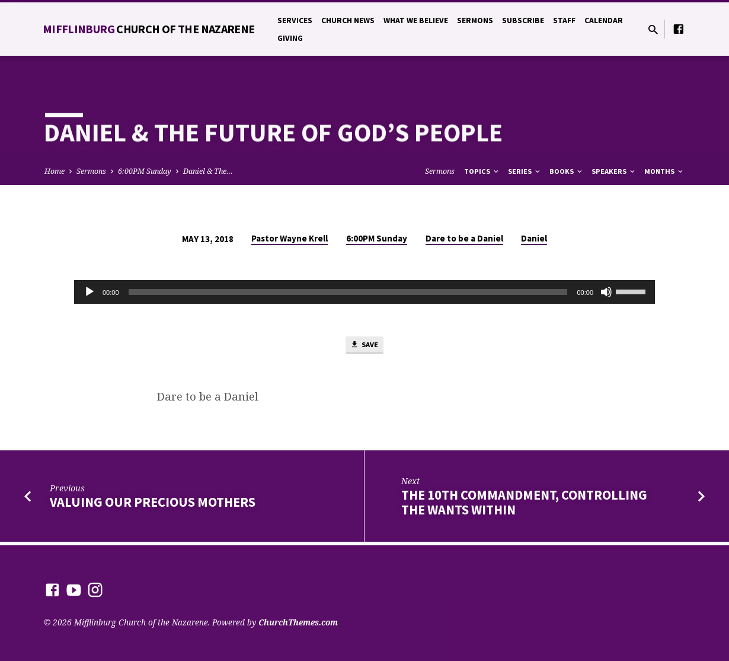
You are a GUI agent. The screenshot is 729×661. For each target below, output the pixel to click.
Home (54, 171)
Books (566, 171)
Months (664, 171)
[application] (364, 292)
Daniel (534, 238)
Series (525, 171)
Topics (482, 171)
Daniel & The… (208, 171)
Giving (290, 38)
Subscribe (523, 20)
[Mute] (606, 292)
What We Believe (415, 20)
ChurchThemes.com (298, 622)
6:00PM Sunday (144, 171)
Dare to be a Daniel (464, 238)
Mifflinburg (149, 28)
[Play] (89, 292)
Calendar (603, 20)
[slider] (348, 292)
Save (364, 346)
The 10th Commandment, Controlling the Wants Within (524, 506)
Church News (348, 20)
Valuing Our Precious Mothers (152, 505)
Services (294, 20)
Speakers (614, 171)
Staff (564, 20)
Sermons (475, 20)
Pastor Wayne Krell (289, 238)
